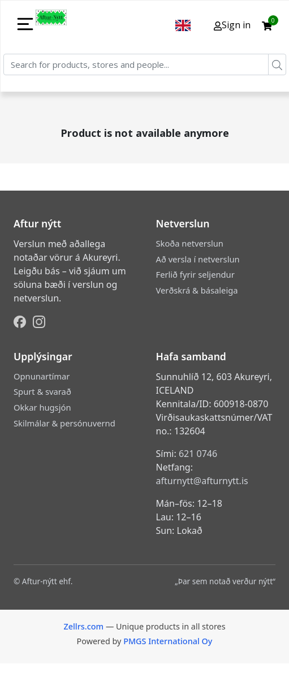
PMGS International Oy (167, 641)
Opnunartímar (42, 376)
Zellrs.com (83, 626)
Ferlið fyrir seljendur (195, 274)
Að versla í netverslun (198, 259)
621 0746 (198, 453)
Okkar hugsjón (42, 407)
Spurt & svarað (42, 391)
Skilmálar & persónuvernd (64, 423)
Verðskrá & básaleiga (197, 290)
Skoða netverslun (189, 243)
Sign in (232, 25)
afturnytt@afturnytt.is (202, 481)
